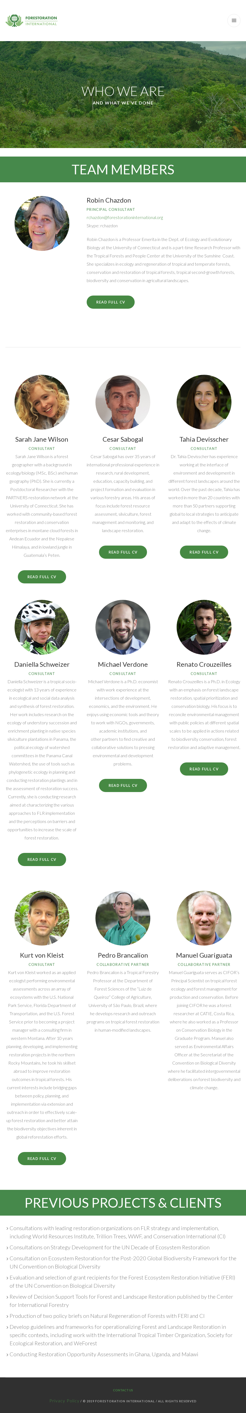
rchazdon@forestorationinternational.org (125, 217)
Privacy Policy (64, 1400)
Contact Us (123, 1390)
